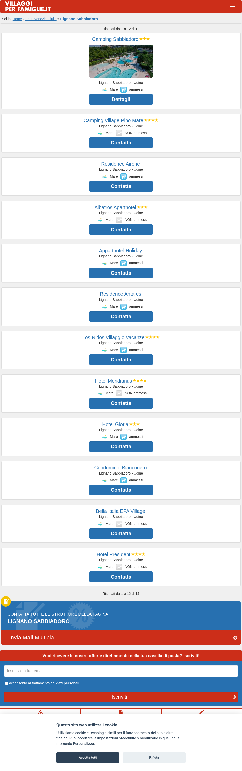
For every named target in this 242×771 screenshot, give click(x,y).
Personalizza (83, 744)
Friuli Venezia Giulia (41, 19)
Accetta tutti (88, 757)
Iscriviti (174, 697)
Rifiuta (154, 757)
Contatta (121, 142)
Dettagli (121, 99)
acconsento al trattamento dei (41, 683)
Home (17, 19)
